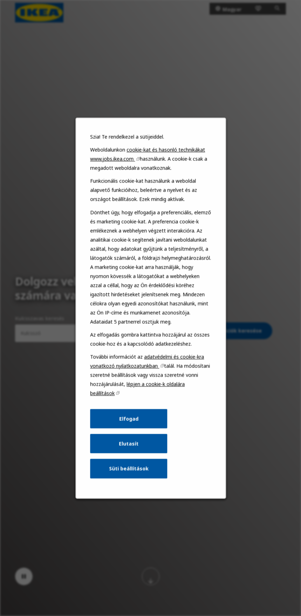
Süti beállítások (128, 471)
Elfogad (128, 422)
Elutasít (128, 447)
